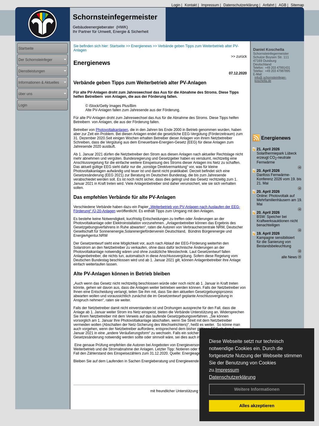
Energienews (276, 138)
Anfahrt (268, 5)
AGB (282, 5)
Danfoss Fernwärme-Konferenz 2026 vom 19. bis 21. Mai (279, 179)
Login (175, 5)
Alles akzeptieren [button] (256, 405)
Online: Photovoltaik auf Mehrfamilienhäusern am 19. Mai (279, 200)
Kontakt (191, 5)
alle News (291, 257)
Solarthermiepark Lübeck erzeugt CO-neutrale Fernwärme (277, 157)
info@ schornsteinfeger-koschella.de (270, 79)
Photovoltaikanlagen (112, 130)
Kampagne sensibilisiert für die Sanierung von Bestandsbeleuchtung (276, 242)
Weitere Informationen (257, 389)
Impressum (227, 369)
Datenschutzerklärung (232, 377)
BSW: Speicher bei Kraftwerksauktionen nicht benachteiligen (277, 221)
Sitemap (297, 5)
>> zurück (239, 56)
